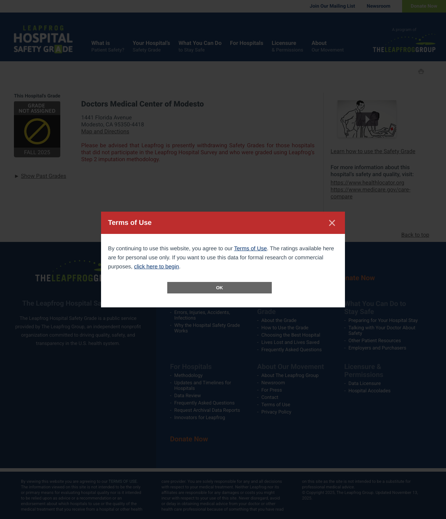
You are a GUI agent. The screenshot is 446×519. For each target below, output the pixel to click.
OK (219, 287)
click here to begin (156, 267)
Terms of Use (250, 249)
